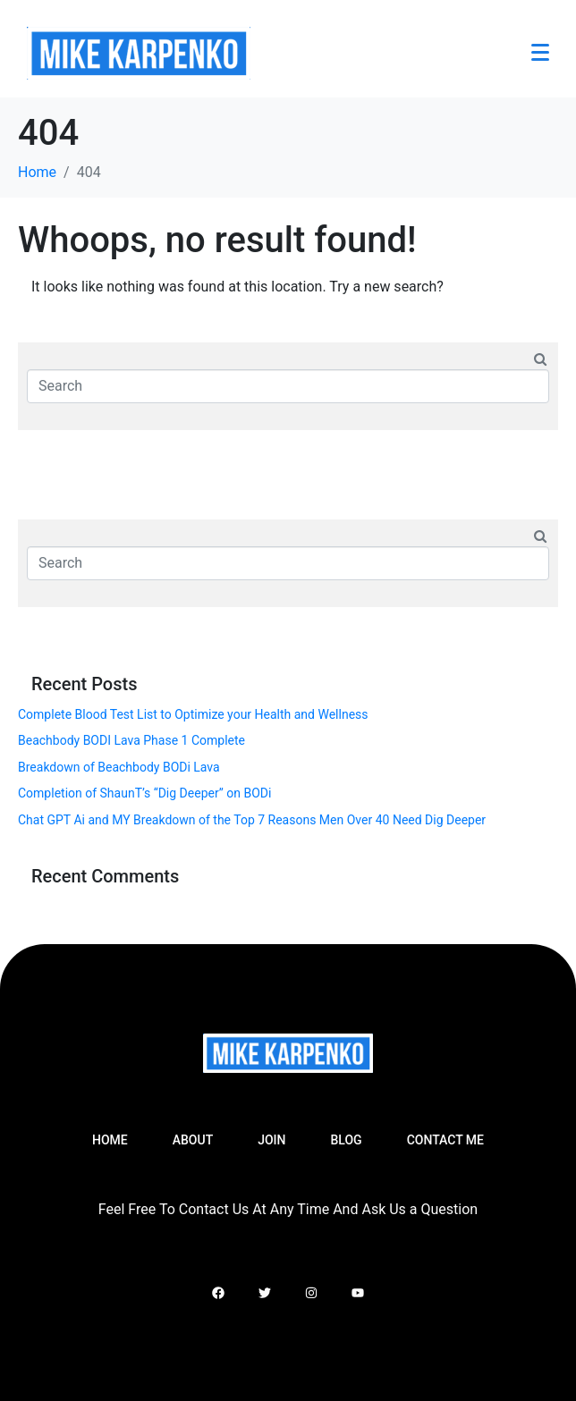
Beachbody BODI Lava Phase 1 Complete (131, 740)
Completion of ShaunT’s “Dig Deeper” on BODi (144, 793)
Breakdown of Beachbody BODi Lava (119, 767)
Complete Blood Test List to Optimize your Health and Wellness (193, 714)
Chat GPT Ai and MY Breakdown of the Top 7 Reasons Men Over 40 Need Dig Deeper (252, 820)
